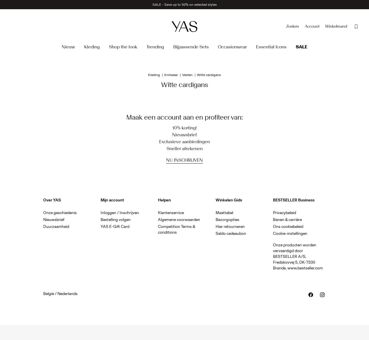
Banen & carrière (287, 219)
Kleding (92, 47)
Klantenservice (171, 212)
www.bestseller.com (305, 268)
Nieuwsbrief (53, 219)
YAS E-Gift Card (115, 226)
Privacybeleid (284, 212)
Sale (301, 47)
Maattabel (224, 212)
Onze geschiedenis (60, 212)
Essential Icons (271, 47)
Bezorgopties (227, 219)
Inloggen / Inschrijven (120, 212)
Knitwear (171, 75)
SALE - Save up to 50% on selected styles (185, 5)
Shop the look (123, 47)
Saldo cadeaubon (231, 233)
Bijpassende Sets (191, 47)
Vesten (187, 75)
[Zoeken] (292, 26)
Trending (155, 47)
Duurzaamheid (56, 226)
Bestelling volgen (116, 219)
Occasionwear (232, 47)
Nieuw (68, 47)
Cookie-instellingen (290, 233)
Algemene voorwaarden (179, 219)
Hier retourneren (230, 226)
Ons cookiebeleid (288, 226)
